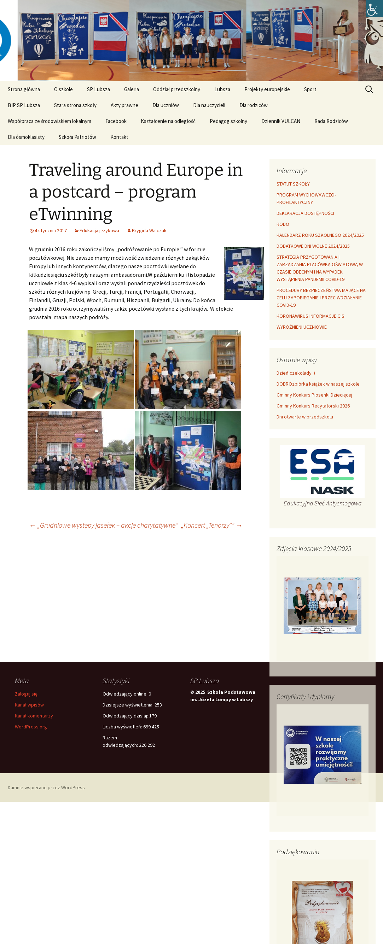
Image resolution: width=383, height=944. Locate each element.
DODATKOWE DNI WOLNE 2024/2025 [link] (313, 246)
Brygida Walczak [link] (149, 230)
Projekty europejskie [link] (267, 89)
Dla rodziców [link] (253, 105)
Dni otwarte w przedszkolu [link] (305, 417)
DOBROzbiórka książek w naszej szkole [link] (318, 384)
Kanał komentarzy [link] (34, 716)
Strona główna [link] (24, 89)
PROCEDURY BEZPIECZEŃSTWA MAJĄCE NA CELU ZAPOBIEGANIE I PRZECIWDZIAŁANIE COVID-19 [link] (321, 297)
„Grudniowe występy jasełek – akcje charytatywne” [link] (103, 525)
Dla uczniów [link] (165, 105)
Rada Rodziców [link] (331, 121)
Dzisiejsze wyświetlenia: (129, 705)
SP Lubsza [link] (98, 89)
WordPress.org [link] (31, 726)
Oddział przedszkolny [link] (176, 89)
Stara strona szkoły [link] (75, 105)
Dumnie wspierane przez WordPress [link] (46, 787)
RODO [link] (283, 224)
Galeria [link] (131, 89)
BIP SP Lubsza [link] (24, 105)
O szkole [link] (63, 89)
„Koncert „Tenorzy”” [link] (212, 525)
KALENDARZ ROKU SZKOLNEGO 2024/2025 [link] (320, 235)
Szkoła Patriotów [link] (77, 137)
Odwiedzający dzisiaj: (126, 716)
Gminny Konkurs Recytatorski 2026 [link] (313, 406)
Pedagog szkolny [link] (228, 121)
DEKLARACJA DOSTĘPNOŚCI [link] (305, 213)
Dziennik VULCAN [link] (280, 121)
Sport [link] (310, 89)
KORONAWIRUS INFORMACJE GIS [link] (310, 316)
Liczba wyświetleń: (123, 726)
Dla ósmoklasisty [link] (26, 137)
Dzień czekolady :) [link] (296, 373)
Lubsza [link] (222, 89)
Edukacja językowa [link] (99, 230)
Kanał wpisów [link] (29, 705)
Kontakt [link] (119, 137)
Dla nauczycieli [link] (209, 105)
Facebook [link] (116, 121)
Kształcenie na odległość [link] (168, 121)
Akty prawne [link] (124, 105)
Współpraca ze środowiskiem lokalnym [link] (49, 121)
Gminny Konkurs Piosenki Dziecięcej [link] (314, 395)
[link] (374, 8)
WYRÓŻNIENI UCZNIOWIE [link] (302, 327)
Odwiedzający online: (126, 694)
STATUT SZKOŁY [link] (293, 184)
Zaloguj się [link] (26, 694)
